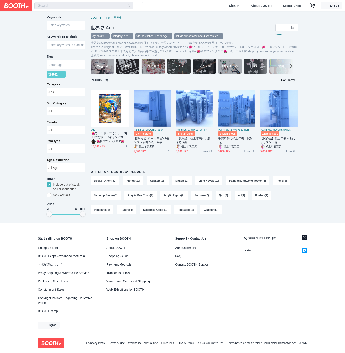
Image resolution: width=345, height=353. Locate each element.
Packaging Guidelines (53, 281)
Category (53, 84)
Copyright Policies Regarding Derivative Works (65, 300)
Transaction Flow (118, 273)
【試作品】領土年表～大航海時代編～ (193, 140)
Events (52, 122)
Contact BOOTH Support (192, 264)
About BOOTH (261, 5)
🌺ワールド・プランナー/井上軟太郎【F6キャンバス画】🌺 (109, 135)
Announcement (185, 248)
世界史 (117, 17)
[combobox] (83, 5)
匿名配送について (50, 264)
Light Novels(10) (208, 180)
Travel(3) (281, 180)
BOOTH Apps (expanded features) (61, 256)
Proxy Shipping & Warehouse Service (63, 273)
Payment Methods (118, 264)
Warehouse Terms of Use (143, 343)
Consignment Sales (51, 289)
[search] (129, 6)
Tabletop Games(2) (105, 195)
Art (93, 129)
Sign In (234, 5)
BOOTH (96, 17)
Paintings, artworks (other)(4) (247, 180)
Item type (53, 141)
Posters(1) (261, 195)
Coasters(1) (211, 209)
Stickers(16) (157, 180)
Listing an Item (48, 248)
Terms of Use (117, 343)
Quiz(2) (223, 195)
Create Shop (292, 5)
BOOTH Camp (48, 311)
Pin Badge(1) (186, 209)
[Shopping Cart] (312, 5)
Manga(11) (181, 180)
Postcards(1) (102, 209)
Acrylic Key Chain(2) (140, 195)
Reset (278, 34)
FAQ (178, 256)
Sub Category (57, 103)
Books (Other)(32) (105, 180)
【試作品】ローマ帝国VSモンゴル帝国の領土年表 (151, 140)
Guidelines (167, 343)
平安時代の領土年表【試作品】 (235, 140)
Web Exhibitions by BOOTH (125, 289)
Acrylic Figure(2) (173, 195)
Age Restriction (58, 160)
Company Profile (96, 343)
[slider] (49, 214)
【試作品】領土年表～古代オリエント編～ (277, 140)
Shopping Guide (117, 256)
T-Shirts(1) (126, 209)
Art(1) (241, 195)
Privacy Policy (185, 343)
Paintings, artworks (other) (149, 129)
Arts (107, 17)
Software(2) (202, 195)
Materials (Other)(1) (155, 209)
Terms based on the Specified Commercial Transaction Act (261, 343)
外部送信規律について (210, 343)
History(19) (133, 180)
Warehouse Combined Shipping (128, 281)
